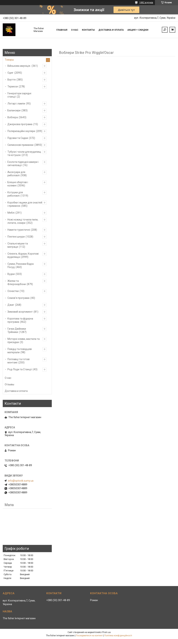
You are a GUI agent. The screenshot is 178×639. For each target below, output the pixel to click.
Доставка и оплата (111, 29)
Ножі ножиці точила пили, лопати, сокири (22, 221)
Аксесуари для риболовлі (16, 174)
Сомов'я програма (18, 297)
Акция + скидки (137, 29)
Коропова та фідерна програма (20, 320)
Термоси (12, 86)
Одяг (10, 72)
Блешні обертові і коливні (17, 184)
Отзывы (9, 384)
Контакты (88, 29)
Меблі (11, 212)
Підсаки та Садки (17, 138)
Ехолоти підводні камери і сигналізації (23, 163)
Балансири (14, 110)
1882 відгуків (146, 2)
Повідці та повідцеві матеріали (19, 351)
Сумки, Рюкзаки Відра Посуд (20, 265)
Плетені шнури (16, 236)
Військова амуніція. (19, 65)
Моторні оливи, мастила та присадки (23, 340)
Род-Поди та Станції (19, 369)
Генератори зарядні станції (19, 95)
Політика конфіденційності (118, 635)
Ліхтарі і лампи (16, 103)
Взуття (11, 79)
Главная (61, 29)
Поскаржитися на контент (89, 635)
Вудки (11, 274)
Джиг (10, 304)
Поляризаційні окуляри (21, 131)
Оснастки (13, 291)
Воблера (12, 117)
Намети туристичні (18, 229)
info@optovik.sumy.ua (20, 480)
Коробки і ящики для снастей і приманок (24, 204)
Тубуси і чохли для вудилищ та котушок (24, 153)
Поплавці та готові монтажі (18, 361)
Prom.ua (106, 632)
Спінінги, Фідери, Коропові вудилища (23, 255)
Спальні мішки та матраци (17, 245)
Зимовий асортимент (20, 311)
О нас (74, 29)
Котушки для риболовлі (15, 194)
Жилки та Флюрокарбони (16, 282)
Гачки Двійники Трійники (16, 330)
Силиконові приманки (20, 144)
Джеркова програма (19, 124)
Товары (9, 59)
